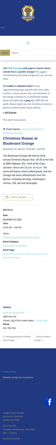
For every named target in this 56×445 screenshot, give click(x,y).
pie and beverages (11, 257)
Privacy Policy (9, 371)
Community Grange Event (15, 246)
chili (5, 254)
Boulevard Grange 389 (13, 313)
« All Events (9, 112)
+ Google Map (40, 320)
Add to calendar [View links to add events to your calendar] (18, 197)
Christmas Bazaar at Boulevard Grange (21, 237)
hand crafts (25, 254)
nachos (43, 254)
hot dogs (35, 254)
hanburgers (13, 254)
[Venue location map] (28, 283)
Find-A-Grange (15, 68)
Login (2, 27)
